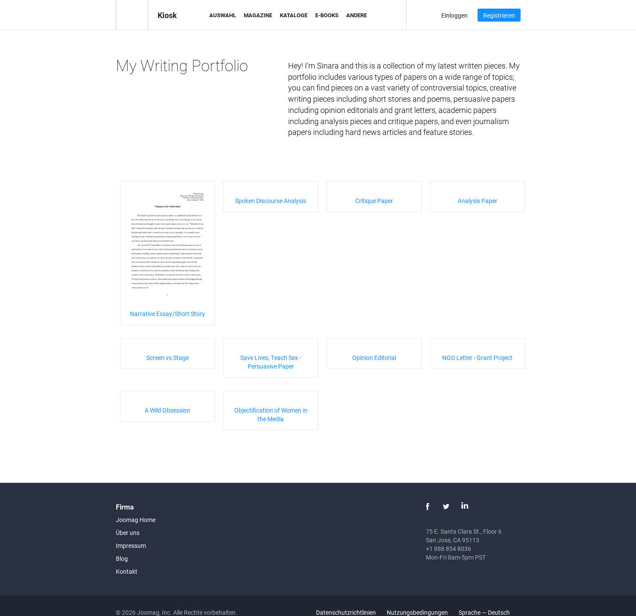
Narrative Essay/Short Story (167, 314)
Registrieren (499, 15)
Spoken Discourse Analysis (270, 201)
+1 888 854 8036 (448, 548)
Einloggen (454, 15)
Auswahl (222, 15)
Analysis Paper (477, 201)
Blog (122, 558)
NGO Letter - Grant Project (477, 357)
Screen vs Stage (167, 357)
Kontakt (126, 571)
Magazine (258, 15)
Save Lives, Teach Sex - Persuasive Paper (270, 361)
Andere (356, 15)
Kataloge (293, 15)
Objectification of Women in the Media (270, 414)
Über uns (128, 532)
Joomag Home (135, 520)
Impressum (131, 545)
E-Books (326, 15)
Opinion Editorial (374, 357)
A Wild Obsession (167, 410)
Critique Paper (374, 201)
